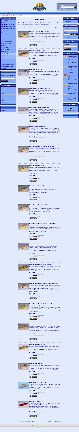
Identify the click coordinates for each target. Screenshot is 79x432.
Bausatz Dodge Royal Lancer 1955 (37, 382)
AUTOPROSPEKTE (5, 60)
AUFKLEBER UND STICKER (7, 37)
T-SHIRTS (3, 45)
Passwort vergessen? (67, 37)
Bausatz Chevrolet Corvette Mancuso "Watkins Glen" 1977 (43, 283)
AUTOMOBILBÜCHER (6, 62)
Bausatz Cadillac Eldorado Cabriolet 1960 (39, 107)
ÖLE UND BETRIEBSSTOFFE (7, 32)
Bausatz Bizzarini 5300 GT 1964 (37, 50)
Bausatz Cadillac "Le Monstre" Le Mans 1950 (40, 88)
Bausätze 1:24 (5, 58)
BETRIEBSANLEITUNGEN (7, 66)
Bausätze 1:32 (5, 55)
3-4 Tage (38, 42)
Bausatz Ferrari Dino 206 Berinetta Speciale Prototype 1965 (72, 85)
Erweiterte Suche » (63, 8)
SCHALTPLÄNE (4, 35)
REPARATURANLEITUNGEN (7, 64)
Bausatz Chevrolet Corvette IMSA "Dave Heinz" (41, 264)
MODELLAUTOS (5, 49)
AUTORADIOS (4, 20)
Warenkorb (13, 13)
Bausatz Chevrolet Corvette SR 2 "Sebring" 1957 (41, 303)
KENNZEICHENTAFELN (6, 41)
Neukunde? (31, 13)
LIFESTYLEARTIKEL (6, 43)
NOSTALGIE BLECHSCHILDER (8, 39)
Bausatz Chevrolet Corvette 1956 (37, 185)
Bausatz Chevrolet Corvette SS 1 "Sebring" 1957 (41, 324)
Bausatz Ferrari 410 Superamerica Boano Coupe (72, 58)
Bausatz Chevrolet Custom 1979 (37, 344)
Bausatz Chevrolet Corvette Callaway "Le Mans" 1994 (42, 223)
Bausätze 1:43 (21, 15)
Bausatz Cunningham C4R (35, 363)
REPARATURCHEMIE (6, 30)
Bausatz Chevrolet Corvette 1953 (37, 165)
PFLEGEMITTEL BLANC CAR (8, 26)
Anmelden (47, 13)
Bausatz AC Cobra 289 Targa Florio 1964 (39, 31)
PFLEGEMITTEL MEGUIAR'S (8, 24)
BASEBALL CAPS (5, 47)
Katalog (7, 15)
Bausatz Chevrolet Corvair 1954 (37, 126)
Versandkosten (41, 41)
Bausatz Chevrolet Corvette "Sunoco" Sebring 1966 (41, 146)
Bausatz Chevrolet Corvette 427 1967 (38, 204)
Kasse (39, 13)
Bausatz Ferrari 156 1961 (35, 401)
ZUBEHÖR (3, 22)
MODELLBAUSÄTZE (13, 15)
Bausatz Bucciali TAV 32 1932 (36, 69)
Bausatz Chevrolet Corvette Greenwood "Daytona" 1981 (42, 244)
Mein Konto (22, 13)
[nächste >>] (57, 27)
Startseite (4, 13)
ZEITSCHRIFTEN (5, 68)
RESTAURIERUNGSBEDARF (7, 28)
